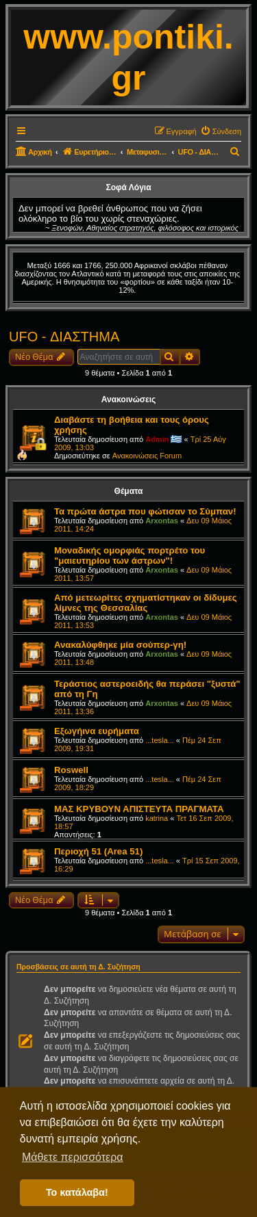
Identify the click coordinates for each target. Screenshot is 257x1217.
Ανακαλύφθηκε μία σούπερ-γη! (120, 645)
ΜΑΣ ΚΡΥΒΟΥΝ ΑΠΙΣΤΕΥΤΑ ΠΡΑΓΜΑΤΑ (138, 809)
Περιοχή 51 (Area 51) (98, 851)
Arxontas (161, 520)
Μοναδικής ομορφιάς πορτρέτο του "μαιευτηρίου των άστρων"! (129, 555)
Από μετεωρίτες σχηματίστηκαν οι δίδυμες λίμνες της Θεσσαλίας (145, 602)
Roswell (71, 770)
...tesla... (159, 740)
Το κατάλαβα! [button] (77, 1192)
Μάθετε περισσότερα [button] (72, 1157)
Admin (157, 439)
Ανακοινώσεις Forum (147, 456)
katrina (156, 818)
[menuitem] (220, 131)
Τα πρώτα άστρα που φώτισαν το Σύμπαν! (145, 511)
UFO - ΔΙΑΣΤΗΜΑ (64, 336)
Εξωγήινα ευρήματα (96, 731)
